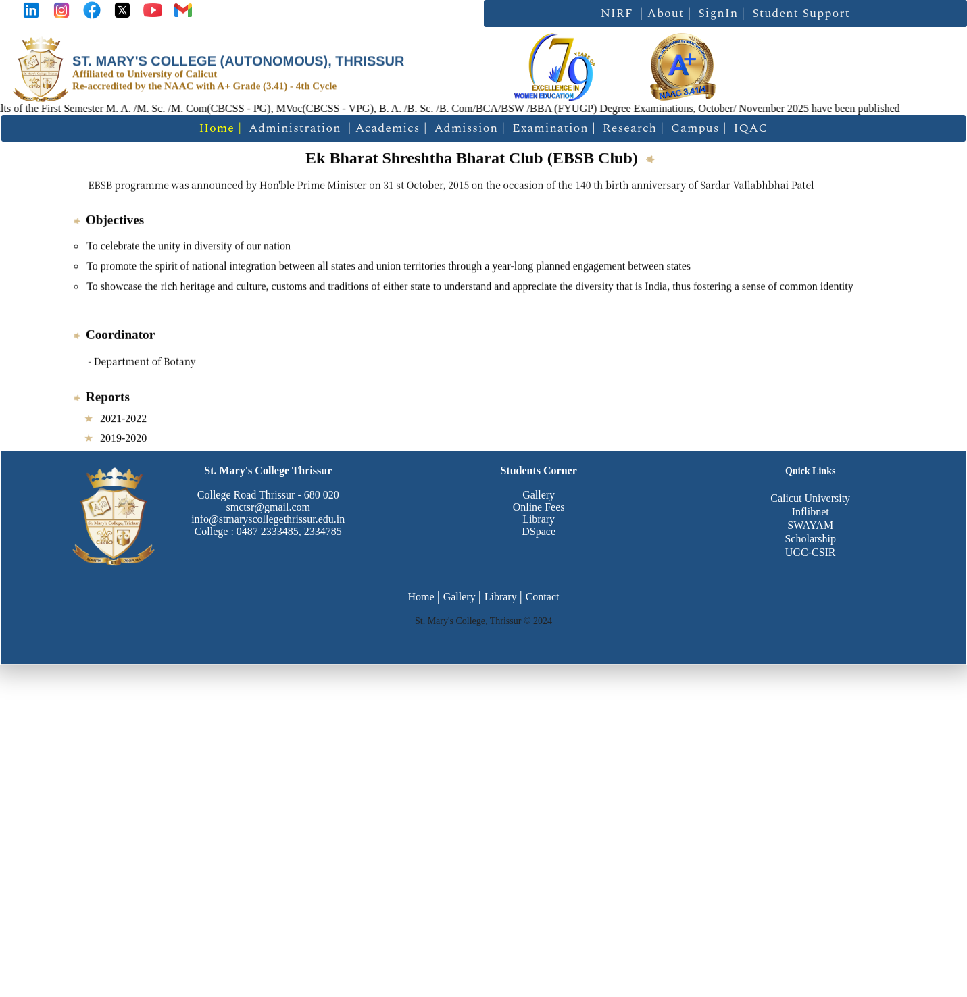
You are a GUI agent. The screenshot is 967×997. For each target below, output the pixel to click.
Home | (220, 128)
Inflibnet (810, 511)
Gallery (538, 495)
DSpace (538, 531)
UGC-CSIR (810, 552)
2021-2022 (123, 419)
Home (421, 597)
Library (538, 519)
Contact (543, 597)
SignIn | (721, 13)
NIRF (617, 13)
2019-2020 (123, 438)
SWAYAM (810, 525)
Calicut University (810, 498)
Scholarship (810, 538)
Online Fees (539, 507)
